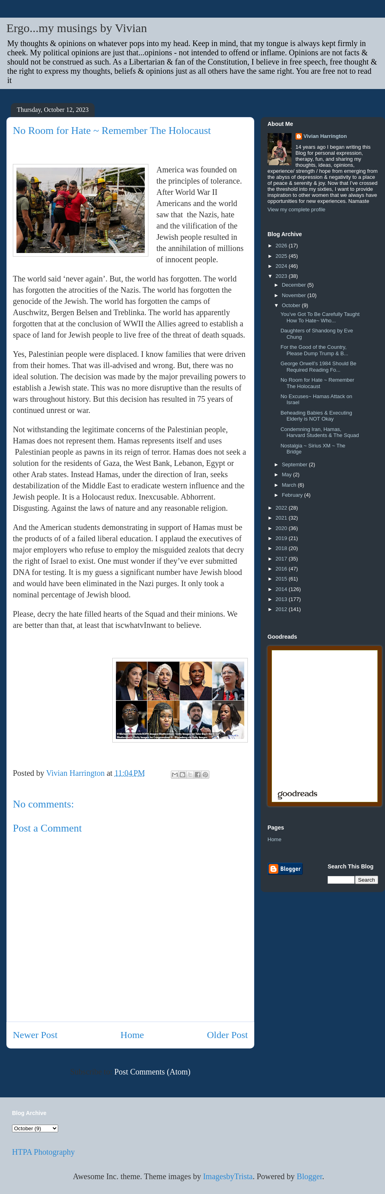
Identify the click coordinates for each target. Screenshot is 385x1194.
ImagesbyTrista (228, 1176)
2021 (282, 518)
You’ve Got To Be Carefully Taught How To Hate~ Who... (319, 317)
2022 (282, 508)
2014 (282, 589)
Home (132, 1035)
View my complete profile (296, 209)
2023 (282, 276)
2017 (282, 559)
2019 (282, 538)
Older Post (227, 1035)
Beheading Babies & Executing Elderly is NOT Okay (316, 416)
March (290, 485)
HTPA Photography (43, 1151)
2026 (282, 246)
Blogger (309, 1176)
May (287, 475)
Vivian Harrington (325, 136)
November (295, 295)
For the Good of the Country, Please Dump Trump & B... (314, 350)
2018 (282, 548)
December (295, 285)
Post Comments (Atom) (152, 1071)
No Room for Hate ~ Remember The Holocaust (317, 383)
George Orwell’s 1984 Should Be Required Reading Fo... (318, 366)
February (293, 495)
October (292, 305)
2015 (282, 579)
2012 (282, 609)
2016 (282, 569)
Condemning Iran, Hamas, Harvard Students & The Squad (319, 432)
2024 (282, 266)
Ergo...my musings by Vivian (76, 27)
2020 (282, 528)
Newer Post (35, 1035)
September (295, 464)
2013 (282, 599)
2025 (282, 256)
